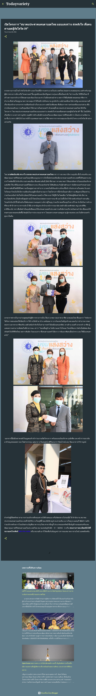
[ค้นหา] (32, 4)
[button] (5, 36)
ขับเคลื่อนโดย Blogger (48, 693)
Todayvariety (17, 4)
